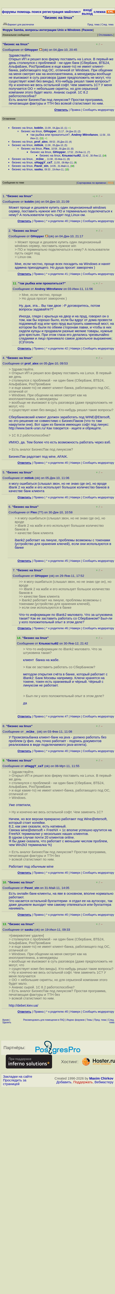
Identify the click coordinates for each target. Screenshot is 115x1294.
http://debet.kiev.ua (23, 1005)
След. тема (111, 1021)
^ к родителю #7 (57, 716)
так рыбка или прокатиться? (50, 134)
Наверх (75, 221)
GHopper (31, 49)
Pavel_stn (41, 166)
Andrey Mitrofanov (84, 134)
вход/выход (87, 11)
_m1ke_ (39, 159)
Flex (47, 148)
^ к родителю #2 (57, 348)
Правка (75, 109)
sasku (38, 169)
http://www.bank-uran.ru (27, 428)
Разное (87, 30)
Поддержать (83, 1082)
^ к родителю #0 (57, 221)
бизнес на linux (22, 127)
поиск (36, 12)
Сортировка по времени (91, 182)
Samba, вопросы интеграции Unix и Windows (47, 30)
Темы (89, 1020)
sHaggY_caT (43, 162)
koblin (38, 127)
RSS (110, 182)
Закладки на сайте (17, 1076)
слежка (100, 12)
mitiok (38, 145)
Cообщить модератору (98, 109)
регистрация (52, 12)
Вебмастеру (104, 1082)
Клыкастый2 (71, 155)
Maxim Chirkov (101, 1078)
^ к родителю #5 (57, 561)
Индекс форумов (75, 1020)
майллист (72, 12)
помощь (24, 12)
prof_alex (41, 141)
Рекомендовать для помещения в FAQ (44, 1020)
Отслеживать (106, 35)
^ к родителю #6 (57, 628)
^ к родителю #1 (57, 274)
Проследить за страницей (14, 1082)
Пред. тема (100, 1020)
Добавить (63, 1082)
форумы (9, 12)
